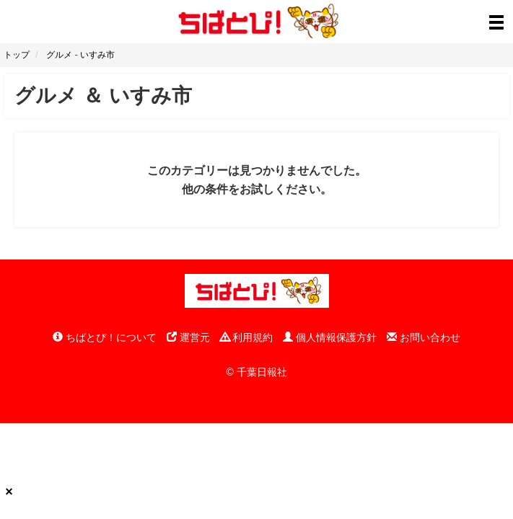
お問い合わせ (423, 337)
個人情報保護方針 (330, 337)
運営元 (188, 337)
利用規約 (246, 337)
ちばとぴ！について (105, 337)
